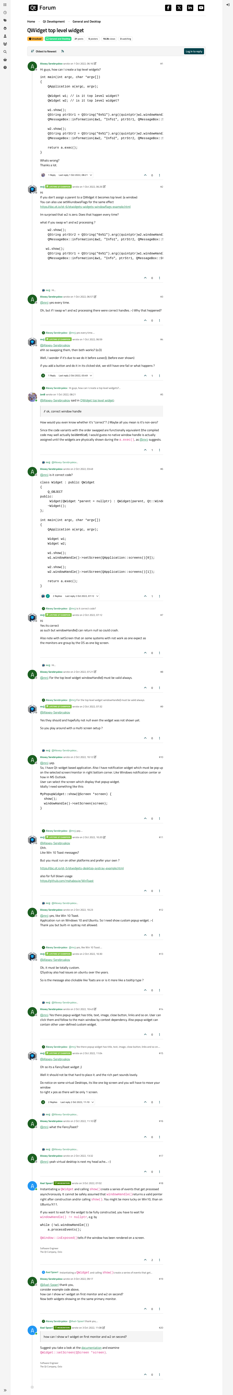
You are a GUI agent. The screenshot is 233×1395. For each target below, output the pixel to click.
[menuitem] (227, 5)
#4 (161, 339)
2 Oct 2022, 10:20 (92, 837)
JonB (42, 394)
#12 (161, 910)
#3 (161, 297)
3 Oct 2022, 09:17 (83, 1279)
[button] (5, 1390)
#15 (161, 1053)
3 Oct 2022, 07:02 (92, 1183)
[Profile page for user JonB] (32, 397)
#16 (161, 1121)
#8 (161, 672)
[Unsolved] (5, 67)
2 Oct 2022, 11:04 (92, 1053)
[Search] (5, 52)
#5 (161, 394)
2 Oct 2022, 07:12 (92, 615)
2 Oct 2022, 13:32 (83, 1156)
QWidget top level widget (97, 400)
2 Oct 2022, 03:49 (83, 469)
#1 (161, 63)
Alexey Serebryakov (51, 63)
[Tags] (5, 20)
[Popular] (5, 28)
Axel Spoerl (46, 1183)
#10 (161, 757)
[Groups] (5, 44)
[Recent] (5, 12)
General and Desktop (58, 39)
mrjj (42, 187)
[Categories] (5, 5)
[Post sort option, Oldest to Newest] (43, 51)
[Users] (5, 36)
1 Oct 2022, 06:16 (83, 63)
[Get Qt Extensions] (5, 59)
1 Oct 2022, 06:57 (83, 297)
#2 (161, 187)
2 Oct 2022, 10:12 (83, 757)
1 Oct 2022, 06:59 (92, 339)
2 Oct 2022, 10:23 (83, 910)
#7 (161, 615)
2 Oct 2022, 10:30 (92, 954)
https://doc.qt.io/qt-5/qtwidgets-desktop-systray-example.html (82, 868)
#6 (161, 469)
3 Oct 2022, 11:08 (92, 1328)
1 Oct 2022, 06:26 (92, 187)
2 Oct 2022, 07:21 (83, 672)
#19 (161, 1279)
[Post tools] (159, 175)
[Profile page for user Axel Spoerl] (32, 1186)
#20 (161, 1328)
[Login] (227, 5)
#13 (161, 954)
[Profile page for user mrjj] (32, 189)
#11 (161, 837)
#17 (161, 1156)
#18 (161, 1183)
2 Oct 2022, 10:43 (83, 1009)
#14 (161, 1009)
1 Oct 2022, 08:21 (66, 394)
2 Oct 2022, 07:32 (92, 706)
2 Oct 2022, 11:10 (83, 1121)
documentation (91, 1347)
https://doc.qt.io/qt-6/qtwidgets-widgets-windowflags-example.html (85, 206)
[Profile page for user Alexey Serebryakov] (32, 66)
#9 (161, 706)
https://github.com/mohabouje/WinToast (67, 880)
